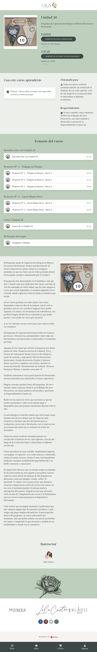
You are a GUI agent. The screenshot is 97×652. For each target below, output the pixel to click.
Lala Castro (48, 562)
